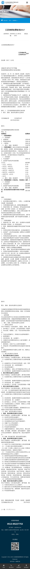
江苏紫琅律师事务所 (10, 2)
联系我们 (26, 566)
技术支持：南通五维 (15, 561)
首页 (10, 20)
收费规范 (15, 20)
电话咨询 (11, 566)
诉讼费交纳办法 (10, 509)
